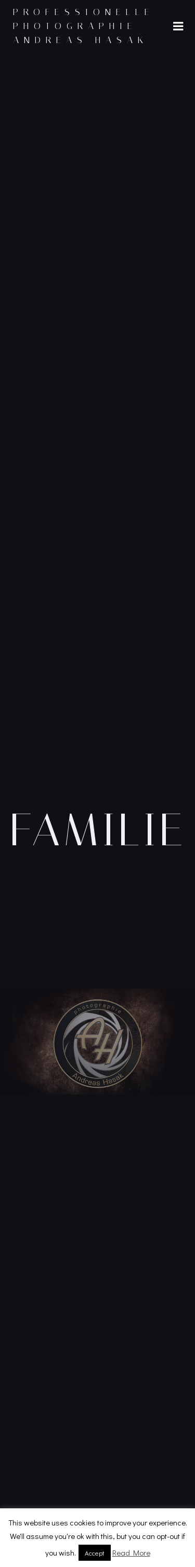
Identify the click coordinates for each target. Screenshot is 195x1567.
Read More (131, 1552)
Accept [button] (95, 1552)
